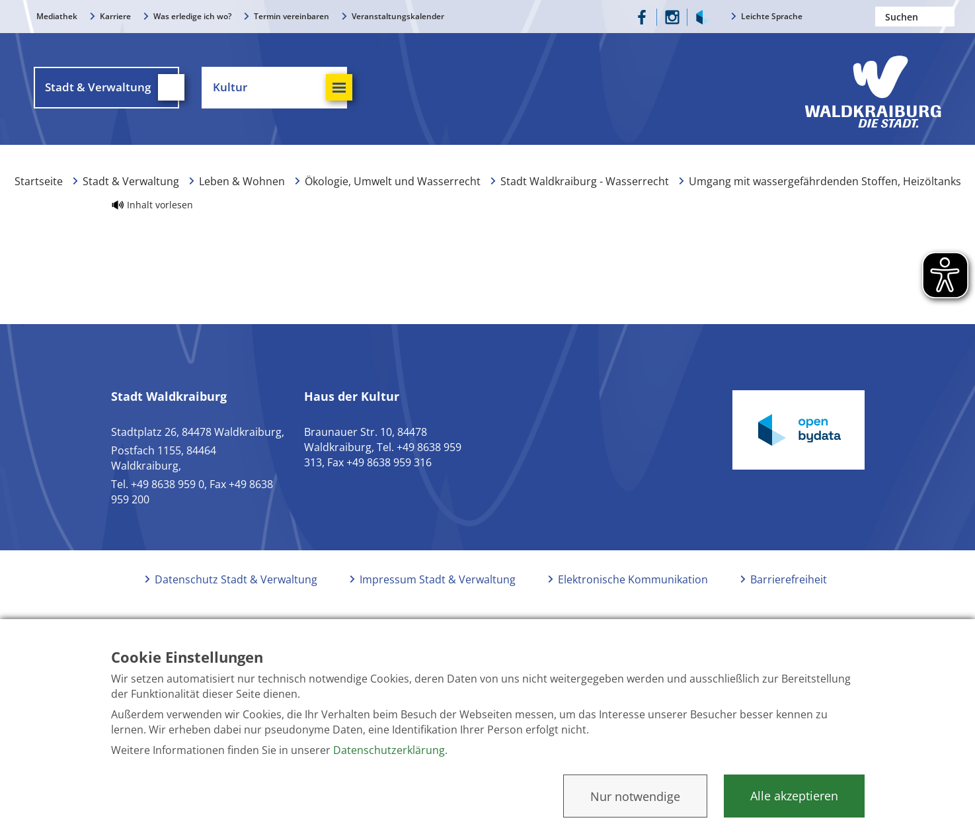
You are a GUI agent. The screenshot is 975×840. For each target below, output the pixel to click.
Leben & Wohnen (242, 190)
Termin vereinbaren (291, 16)
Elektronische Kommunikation (633, 588)
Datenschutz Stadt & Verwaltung (236, 588)
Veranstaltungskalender (398, 16)
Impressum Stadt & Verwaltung (438, 588)
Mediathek (56, 16)
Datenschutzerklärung (389, 750)
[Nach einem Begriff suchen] (915, 16)
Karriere (115, 16)
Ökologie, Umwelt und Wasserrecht (393, 190)
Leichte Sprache (771, 16)
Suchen (944, 16)
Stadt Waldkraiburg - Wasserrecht (584, 190)
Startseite (39, 190)
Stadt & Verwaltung (131, 190)
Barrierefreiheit (788, 588)
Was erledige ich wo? (192, 16)
